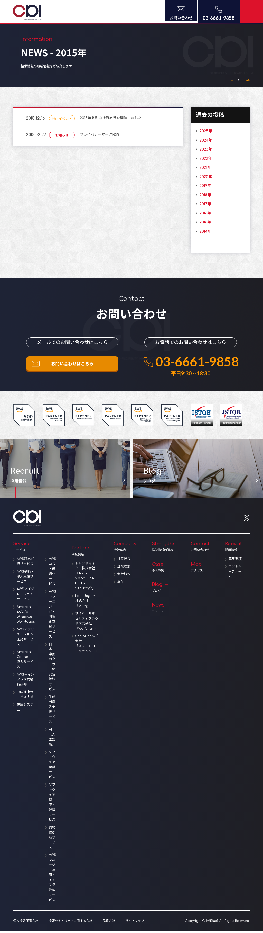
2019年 (203, 187)
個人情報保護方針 (25, 922)
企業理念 (125, 568)
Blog (164, 589)
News (164, 609)
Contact (201, 548)
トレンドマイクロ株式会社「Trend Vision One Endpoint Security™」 (87, 577)
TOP (228, 81)
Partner (86, 552)
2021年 (203, 169)
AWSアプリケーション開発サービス (26, 638)
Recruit (234, 548)
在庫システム (25, 708)
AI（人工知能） (53, 738)
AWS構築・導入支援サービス (26, 578)
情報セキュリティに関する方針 (69, 922)
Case (164, 568)
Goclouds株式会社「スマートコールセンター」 (88, 645)
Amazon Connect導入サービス (25, 661)
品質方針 (107, 922)
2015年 (203, 224)
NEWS (244, 81)
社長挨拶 (125, 560)
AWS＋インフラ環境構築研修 (26, 681)
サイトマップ (133, 922)
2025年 (204, 132)
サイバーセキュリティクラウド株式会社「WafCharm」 (88, 622)
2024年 (204, 141)
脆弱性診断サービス (53, 839)
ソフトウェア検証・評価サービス (53, 804)
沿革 (122, 583)
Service (35, 548)
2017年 (203, 205)
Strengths (164, 548)
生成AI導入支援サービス (53, 711)
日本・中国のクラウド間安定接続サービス (53, 668)
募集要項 (235, 563)
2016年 (203, 214)
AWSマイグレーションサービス (26, 595)
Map (201, 568)
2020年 (204, 178)
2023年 (204, 151)
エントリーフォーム (235, 578)
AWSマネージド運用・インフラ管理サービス (53, 879)
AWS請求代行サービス (26, 563)
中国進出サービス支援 (25, 696)
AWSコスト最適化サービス (53, 573)
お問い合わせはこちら (72, 366)
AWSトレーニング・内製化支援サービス (53, 615)
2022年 (204, 160)
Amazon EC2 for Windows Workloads (26, 616)
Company (126, 548)
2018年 (203, 196)
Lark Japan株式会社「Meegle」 (87, 602)
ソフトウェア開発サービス (53, 766)
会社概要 (125, 575)
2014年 (203, 233)
